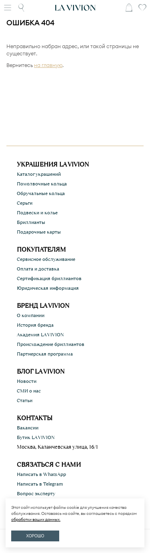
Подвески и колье (37, 212)
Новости (26, 381)
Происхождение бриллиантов (50, 344)
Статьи (24, 400)
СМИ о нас (29, 391)
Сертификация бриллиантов (49, 278)
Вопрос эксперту (36, 493)
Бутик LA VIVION (36, 437)
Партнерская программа (45, 354)
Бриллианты (31, 222)
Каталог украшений (39, 174)
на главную (48, 65)
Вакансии (27, 428)
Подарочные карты (39, 232)
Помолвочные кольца (42, 184)
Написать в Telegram (40, 484)
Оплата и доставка (38, 269)
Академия (40, 334)
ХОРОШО (35, 536)
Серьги (24, 203)
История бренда (35, 325)
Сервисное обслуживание (46, 259)
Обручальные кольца (41, 193)
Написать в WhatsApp (41, 474)
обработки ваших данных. (35, 519)
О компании (30, 315)
